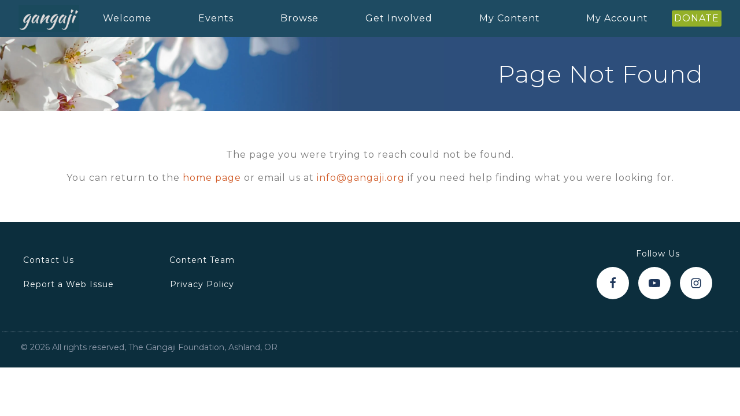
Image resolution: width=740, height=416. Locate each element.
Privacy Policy (202, 284)
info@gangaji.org (361, 177)
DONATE (696, 18)
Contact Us (48, 260)
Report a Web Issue (68, 284)
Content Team (202, 260)
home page (212, 177)
